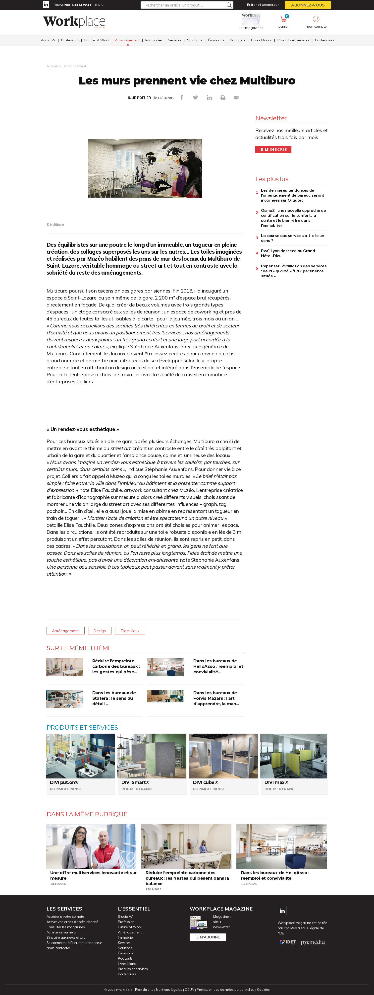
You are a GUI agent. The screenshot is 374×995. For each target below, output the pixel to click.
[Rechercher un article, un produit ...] (187, 5)
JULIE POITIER (139, 98)
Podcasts (237, 40)
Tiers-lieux (137, 630)
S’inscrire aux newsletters (78, 4)
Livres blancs (261, 40)
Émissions (216, 40)
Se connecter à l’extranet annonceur (74, 942)
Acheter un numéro (61, 932)
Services (174, 40)
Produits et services (293, 40)
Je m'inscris (273, 149)
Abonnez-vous (308, 4)
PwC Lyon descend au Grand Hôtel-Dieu (288, 253)
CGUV (189, 989)
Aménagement (127, 40)
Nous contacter (58, 947)
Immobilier (153, 40)
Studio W (47, 40)
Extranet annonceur (263, 4)
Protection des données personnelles (226, 989)
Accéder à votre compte (65, 916)
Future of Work (96, 40)
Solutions (194, 40)
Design (103, 630)
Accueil (52, 66)
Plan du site (143, 989)
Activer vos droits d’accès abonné (72, 921)
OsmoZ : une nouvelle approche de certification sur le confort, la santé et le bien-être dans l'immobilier (293, 218)
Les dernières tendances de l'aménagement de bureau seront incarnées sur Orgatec (292, 194)
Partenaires (324, 40)
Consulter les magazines (66, 926)
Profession (70, 40)
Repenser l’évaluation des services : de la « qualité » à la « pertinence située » (294, 270)
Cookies (264, 989)
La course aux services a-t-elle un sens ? (292, 238)
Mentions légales (168, 989)
